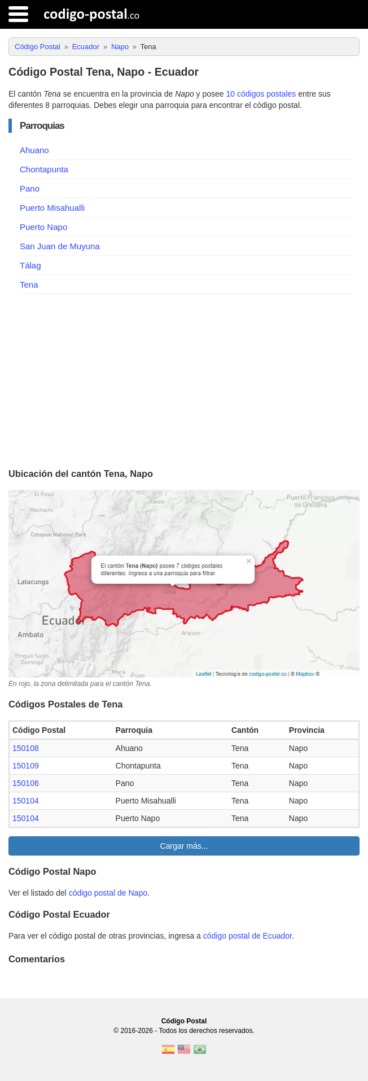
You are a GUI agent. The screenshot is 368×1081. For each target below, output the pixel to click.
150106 (25, 783)
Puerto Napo (43, 227)
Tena (29, 284)
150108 (25, 748)
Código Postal (184, 1021)
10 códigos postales (261, 93)
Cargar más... (184, 845)
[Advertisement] (184, 379)
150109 (25, 765)
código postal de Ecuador (247, 935)
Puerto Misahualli (52, 207)
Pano (30, 188)
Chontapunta (44, 169)
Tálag (30, 265)
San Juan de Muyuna (60, 246)
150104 (25, 800)
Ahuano (34, 150)
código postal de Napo (108, 892)
